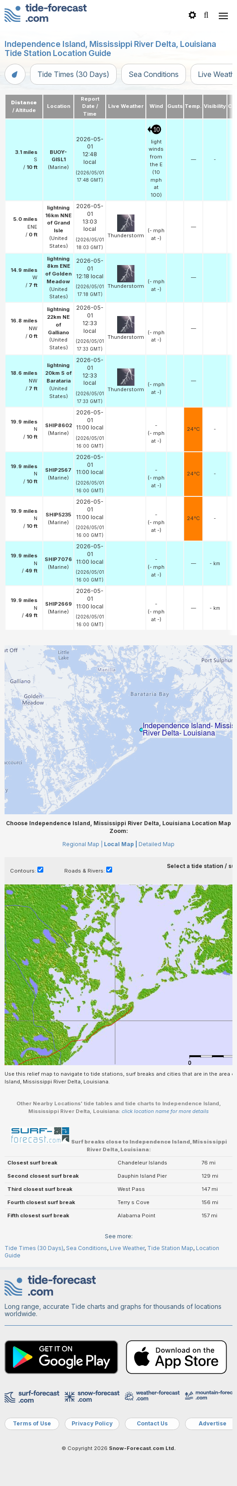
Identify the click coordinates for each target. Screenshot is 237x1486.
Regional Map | (82, 844)
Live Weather (127, 1248)
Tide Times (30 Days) (73, 74)
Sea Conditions (154, 74)
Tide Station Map (170, 1248)
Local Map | (120, 844)
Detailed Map (157, 844)
